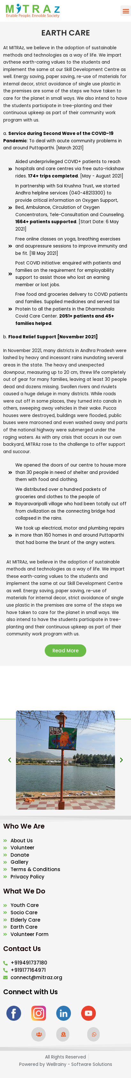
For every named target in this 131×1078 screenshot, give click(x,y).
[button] (125, 10)
